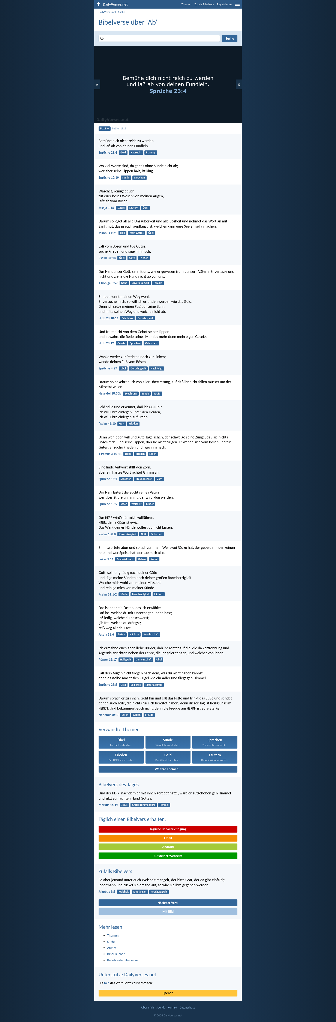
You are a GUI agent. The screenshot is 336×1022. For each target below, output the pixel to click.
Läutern (133, 207)
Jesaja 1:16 (106, 208)
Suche (121, 12)
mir (106, 983)
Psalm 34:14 (107, 258)
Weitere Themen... (168, 769)
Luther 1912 (119, 128)
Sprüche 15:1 (108, 479)
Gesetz (121, 343)
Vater (123, 504)
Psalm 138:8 (107, 534)
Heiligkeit (125, 659)
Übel (145, 207)
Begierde (135, 684)
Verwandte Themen (119, 729)
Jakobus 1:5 (107, 892)
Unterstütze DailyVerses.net (127, 974)
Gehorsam (151, 343)
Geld (123, 152)
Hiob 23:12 (106, 343)
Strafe (157, 393)
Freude (149, 714)
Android (168, 847)
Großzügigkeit (159, 891)
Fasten (121, 634)
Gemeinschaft (144, 659)
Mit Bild (168, 911)
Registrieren (224, 4)
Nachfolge (156, 368)
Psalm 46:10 (107, 424)
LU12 (104, 128)
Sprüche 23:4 (108, 152)
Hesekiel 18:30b (110, 393)
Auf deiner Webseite (168, 856)
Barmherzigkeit (141, 594)
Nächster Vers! (168, 903)
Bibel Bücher (116, 954)
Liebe (128, 453)
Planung (150, 152)
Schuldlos (127, 318)
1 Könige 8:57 (108, 283)
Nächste (134, 634)
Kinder (150, 504)
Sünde (125, 177)
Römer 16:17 (108, 659)
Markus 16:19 (108, 805)
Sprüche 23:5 (108, 685)
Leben (152, 453)
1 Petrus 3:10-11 (110, 454)
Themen (187, 4)
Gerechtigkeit (145, 318)
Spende (168, 993)
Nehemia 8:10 (108, 715)
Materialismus (125, 559)
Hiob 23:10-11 (108, 318)
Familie (158, 283)
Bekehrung (130, 393)
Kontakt (172, 1007)
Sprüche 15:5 (108, 504)
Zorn (159, 478)
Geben (142, 559)
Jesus (125, 804)
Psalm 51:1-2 (108, 594)
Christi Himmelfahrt (143, 804)
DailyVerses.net (107, 12)
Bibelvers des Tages (119, 784)
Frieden (144, 258)
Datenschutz (187, 1007)
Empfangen (139, 891)
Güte (132, 258)
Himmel (164, 804)
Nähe (124, 283)
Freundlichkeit (144, 478)
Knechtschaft (151, 634)
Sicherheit (156, 534)
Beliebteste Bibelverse (122, 960)
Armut (154, 559)
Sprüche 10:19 (109, 178)
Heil (122, 232)
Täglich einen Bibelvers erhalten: (132, 819)
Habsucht (135, 152)
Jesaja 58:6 (106, 634)
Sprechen (139, 177)
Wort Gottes (136, 232)
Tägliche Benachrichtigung (168, 829)
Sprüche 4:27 (108, 368)
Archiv (111, 948)
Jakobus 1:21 (108, 233)
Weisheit (136, 504)
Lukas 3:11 (106, 559)
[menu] (237, 6)
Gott (121, 423)
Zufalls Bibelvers (204, 4)
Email (168, 838)
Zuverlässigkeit (140, 283)
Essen (125, 714)
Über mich (147, 1007)
